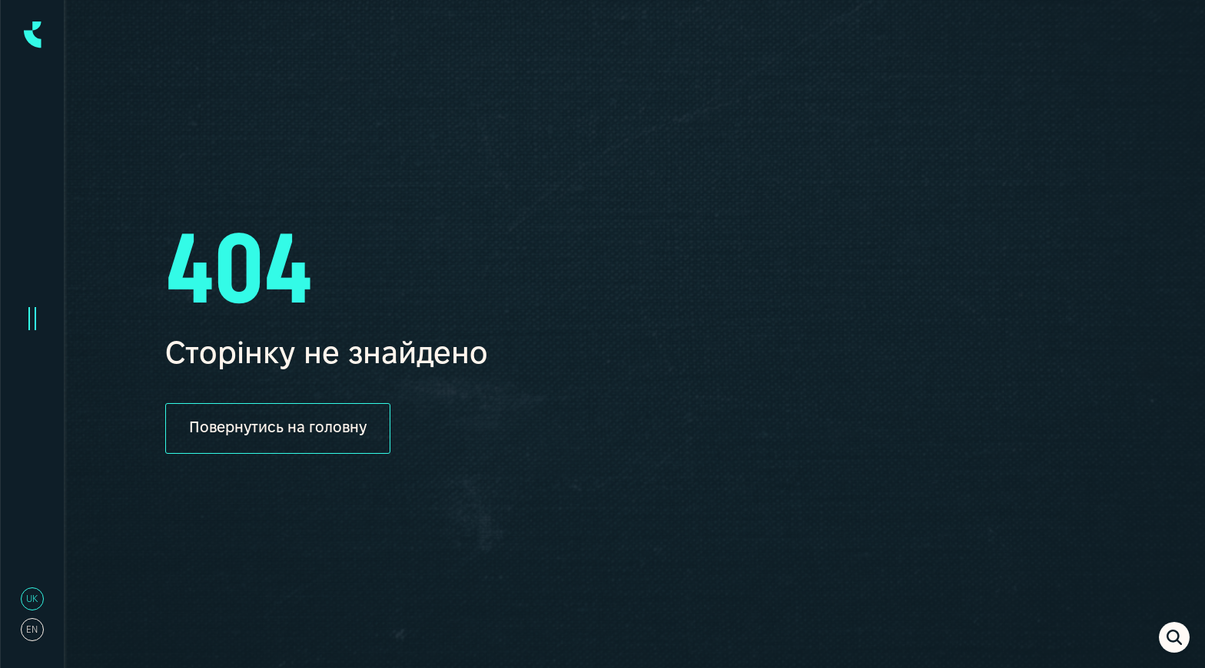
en (32, 630)
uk (32, 599)
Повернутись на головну (278, 428)
